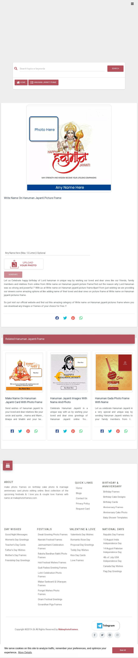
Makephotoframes (68, 629)
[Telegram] (106, 625)
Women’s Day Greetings (17, 539)
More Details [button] (25, 652)
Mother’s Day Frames (15, 555)
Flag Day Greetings (112, 571)
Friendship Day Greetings (17, 560)
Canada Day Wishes (113, 566)
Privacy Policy (83, 503)
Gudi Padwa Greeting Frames (52, 567)
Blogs (79, 493)
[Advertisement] (69, 29)
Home (21, 82)
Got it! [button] (123, 650)
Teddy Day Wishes (80, 550)
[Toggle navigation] (132, 4)
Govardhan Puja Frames (50, 604)
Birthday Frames (111, 491)
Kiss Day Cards (78, 555)
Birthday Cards (110, 502)
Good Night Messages (16, 534)
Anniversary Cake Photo (115, 512)
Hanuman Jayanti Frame (43, 82)
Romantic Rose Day (80, 539)
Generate (13, 274)
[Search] (62, 68)
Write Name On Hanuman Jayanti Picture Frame (32, 197)
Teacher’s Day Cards (15, 544)
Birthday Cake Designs (114, 497)
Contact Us (81, 498)
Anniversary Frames (113, 507)
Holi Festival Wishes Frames (52, 562)
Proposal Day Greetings (82, 544)
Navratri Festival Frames (50, 539)
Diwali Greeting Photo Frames (52, 534)
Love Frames (77, 560)
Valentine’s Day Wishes (82, 534)
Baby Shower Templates (115, 517)
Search (115, 68)
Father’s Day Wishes (15, 550)
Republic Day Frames (113, 534)
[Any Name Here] (47, 253)
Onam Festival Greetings (50, 599)
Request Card (83, 508)
